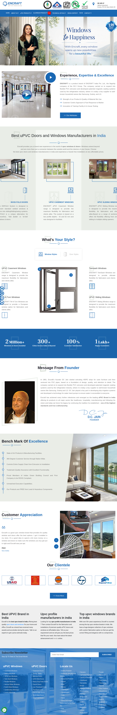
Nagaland (83, 707)
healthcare (78, 400)
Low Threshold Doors (40, 687)
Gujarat (63, 711)
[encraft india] (50, 77)
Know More (58, 596)
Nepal (82, 705)
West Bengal (103, 694)
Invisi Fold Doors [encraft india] (19, 202)
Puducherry (83, 713)
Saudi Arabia (103, 696)
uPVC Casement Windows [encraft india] (61, 202)
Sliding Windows (9, 673)
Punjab (101, 672)
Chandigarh (65, 690)
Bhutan (63, 687)
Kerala (82, 686)
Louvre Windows (9, 692)
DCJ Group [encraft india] (77, 86)
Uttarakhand (103, 691)
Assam (63, 681)
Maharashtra (84, 691)
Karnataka (83, 683)
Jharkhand (83, 680)
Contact (88, 13)
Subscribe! (107, 654)
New (49, 13)
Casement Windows (10, 671)
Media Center (73, 13)
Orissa (82, 710)
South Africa (103, 702)
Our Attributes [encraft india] (70, 115)
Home (8, 13)
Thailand (102, 707)
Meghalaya (83, 696)
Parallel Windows (9, 682)
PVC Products (26, 13)
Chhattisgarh (65, 692)
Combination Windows (11, 690)
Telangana (102, 683)
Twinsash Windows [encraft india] (98, 268)
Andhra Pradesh (66, 671)
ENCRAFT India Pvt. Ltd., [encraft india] (96, 83)
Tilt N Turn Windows (10, 676)
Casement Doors (38, 671)
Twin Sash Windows (10, 679)
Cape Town (102, 705)
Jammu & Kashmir (86, 677)
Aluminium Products (42, 13)
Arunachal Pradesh (67, 679)
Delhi (62, 695)
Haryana (83, 672)
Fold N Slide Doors (39, 692)
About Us (15, 13)
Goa (62, 708)
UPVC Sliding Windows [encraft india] (99, 297)
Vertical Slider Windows (12, 684)
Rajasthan (102, 675)
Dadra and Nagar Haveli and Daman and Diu (67, 703)
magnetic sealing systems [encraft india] (105, 89)
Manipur (82, 694)
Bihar (63, 684)
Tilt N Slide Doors (38, 695)
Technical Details (59, 13)
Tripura (101, 686)
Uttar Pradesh (103, 688)
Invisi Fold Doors (38, 698)
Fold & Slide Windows (11, 687)
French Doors (37, 684)
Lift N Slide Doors (38, 679)
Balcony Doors (37, 676)
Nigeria (101, 699)
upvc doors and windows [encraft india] (15, 624)
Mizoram (83, 699)
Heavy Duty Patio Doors (40, 682)
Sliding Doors (37, 673)
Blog (81, 13)
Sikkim (101, 677)
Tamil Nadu (102, 680)
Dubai (63, 698)
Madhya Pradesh (85, 688)
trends (55, 638)
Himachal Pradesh (86, 675)
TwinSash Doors (38, 690)
